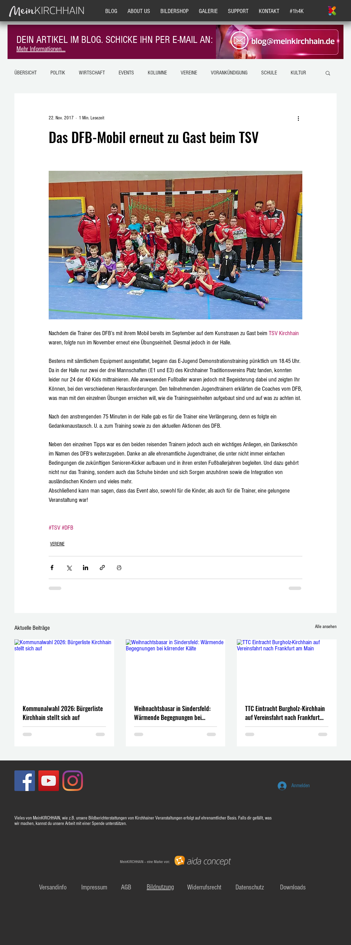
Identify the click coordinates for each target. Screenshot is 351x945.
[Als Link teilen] (102, 567)
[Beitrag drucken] (119, 567)
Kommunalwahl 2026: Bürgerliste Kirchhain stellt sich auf (63, 713)
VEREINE (189, 73)
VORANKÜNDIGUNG (229, 73)
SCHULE (269, 73)
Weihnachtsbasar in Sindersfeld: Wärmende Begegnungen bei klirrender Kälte (172, 713)
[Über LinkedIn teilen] (85, 567)
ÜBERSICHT (25, 73)
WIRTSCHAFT (92, 73)
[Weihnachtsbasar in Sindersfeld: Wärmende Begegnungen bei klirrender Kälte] (176, 667)
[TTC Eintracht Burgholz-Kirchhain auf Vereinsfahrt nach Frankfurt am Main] (287, 667)
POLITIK (57, 73)
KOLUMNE (157, 73)
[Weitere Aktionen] (298, 118)
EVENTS (126, 73)
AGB (126, 887)
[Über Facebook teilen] (52, 567)
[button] (328, 72)
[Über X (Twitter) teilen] (68, 567)
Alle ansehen (326, 626)
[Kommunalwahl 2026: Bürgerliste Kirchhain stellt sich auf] (64, 667)
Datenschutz (249, 887)
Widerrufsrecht (204, 887)
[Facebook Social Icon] (24, 780)
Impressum (94, 887)
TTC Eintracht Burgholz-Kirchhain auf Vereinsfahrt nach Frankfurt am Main (285, 713)
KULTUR (298, 73)
